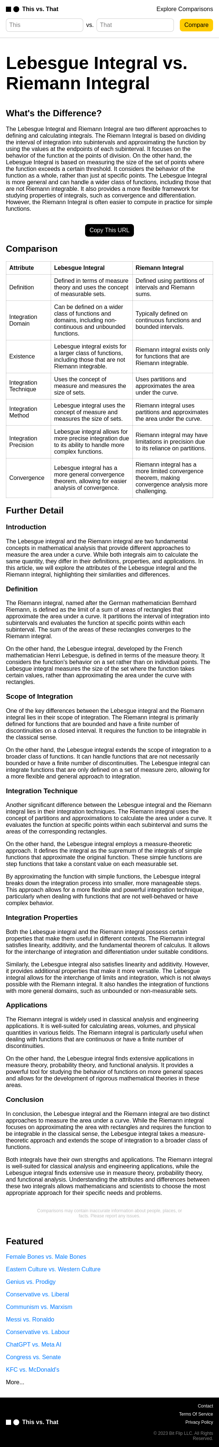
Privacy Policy (199, 1422)
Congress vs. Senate (33, 1357)
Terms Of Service (196, 1414)
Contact (205, 1406)
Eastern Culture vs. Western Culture (53, 1269)
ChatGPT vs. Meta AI (33, 1344)
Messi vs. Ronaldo (30, 1319)
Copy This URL (109, 230)
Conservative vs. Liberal (37, 1294)
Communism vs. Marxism (39, 1307)
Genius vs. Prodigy (30, 1282)
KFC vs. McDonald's (32, 1370)
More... (15, 1382)
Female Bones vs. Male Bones (46, 1257)
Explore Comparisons (184, 9)
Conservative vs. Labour (38, 1332)
